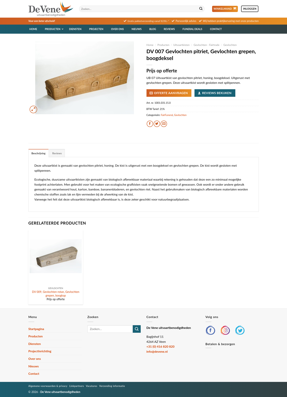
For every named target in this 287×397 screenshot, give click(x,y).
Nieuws (33, 366)
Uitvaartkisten (181, 44)
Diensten (34, 344)
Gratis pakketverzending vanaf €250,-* (148, 21)
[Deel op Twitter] (157, 124)
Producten (163, 44)
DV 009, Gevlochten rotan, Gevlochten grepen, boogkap (55, 293)
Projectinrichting (39, 351)
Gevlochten (229, 44)
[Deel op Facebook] (150, 124)
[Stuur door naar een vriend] (164, 124)
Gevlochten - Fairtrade (206, 44)
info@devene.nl (157, 351)
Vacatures (91, 386)
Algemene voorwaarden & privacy (48, 386)
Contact (33, 373)
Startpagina (36, 329)
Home (149, 44)
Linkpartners (76, 386)
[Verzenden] (201, 9)
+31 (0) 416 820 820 (160, 346)
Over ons (34, 358)
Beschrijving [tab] (39, 153)
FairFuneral (167, 115)
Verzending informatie (112, 386)
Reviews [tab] (57, 153)
